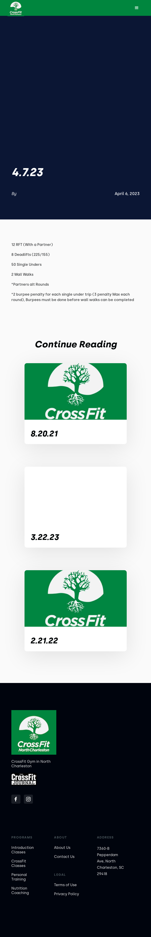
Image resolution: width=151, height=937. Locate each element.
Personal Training (19, 877)
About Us (62, 847)
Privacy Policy (66, 894)
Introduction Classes (22, 849)
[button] (137, 8)
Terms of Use (65, 885)
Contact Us (64, 857)
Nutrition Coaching (20, 890)
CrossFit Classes (18, 863)
